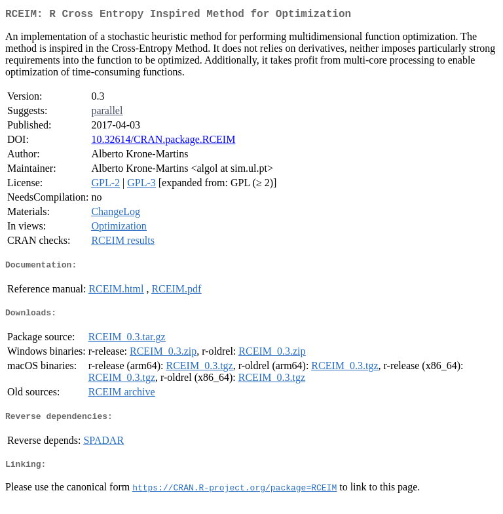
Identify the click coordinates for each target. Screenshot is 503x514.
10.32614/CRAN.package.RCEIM (163, 142)
